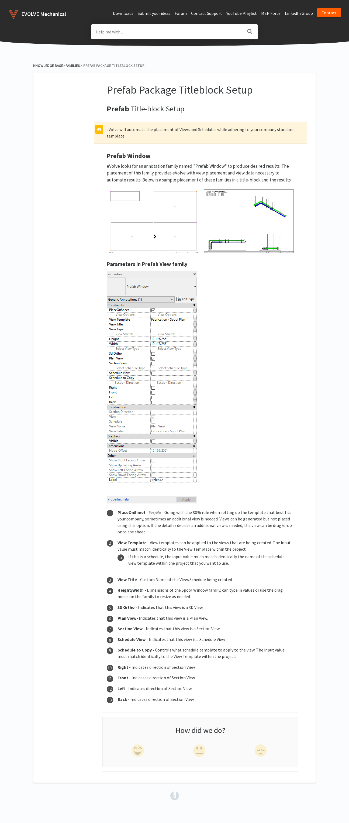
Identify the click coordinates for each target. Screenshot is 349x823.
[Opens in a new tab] (174, 795)
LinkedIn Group (299, 13)
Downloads (123, 13)
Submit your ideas (154, 13)
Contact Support (206, 13)
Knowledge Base (48, 65)
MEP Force (271, 13)
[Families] (72, 65)
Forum (181, 13)
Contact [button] (329, 12)
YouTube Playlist (241, 13)
